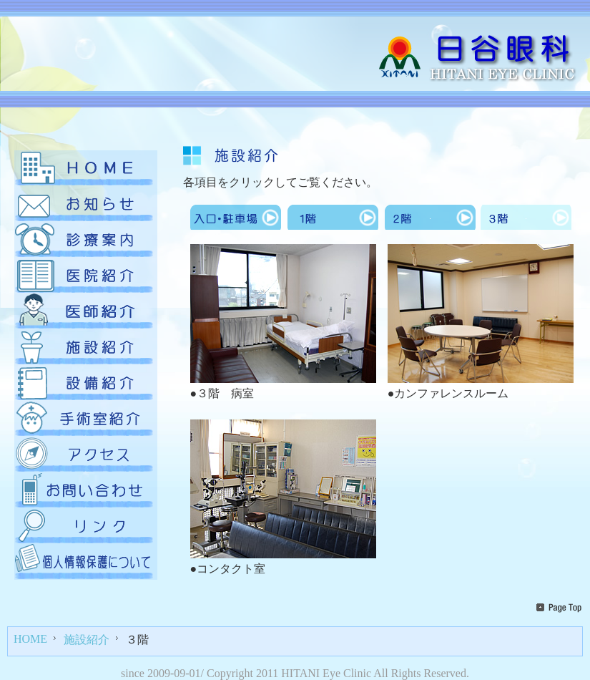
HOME (30, 639)
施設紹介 (86, 639)
